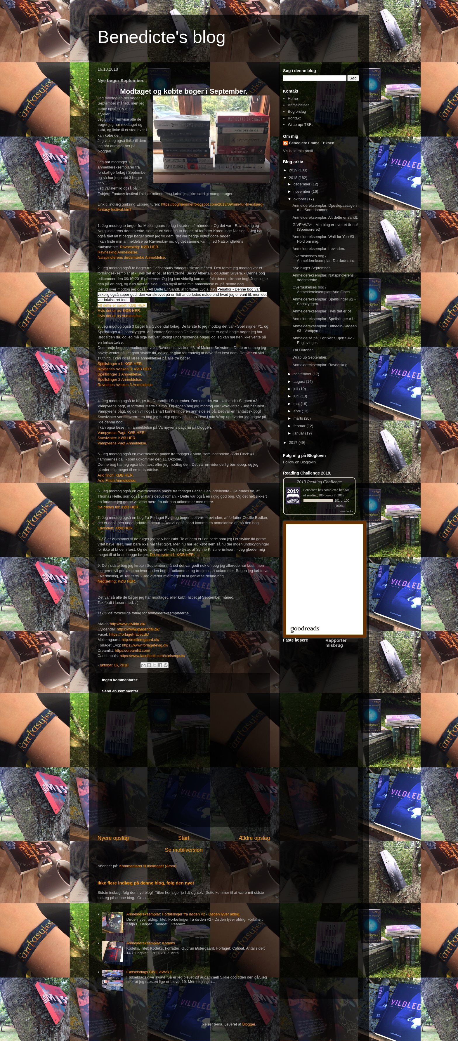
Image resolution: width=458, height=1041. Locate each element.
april (298, 411)
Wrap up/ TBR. (300, 124)
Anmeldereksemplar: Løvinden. (318, 248)
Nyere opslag (113, 838)
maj (297, 404)
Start (183, 838)
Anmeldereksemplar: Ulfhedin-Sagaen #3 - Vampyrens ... (324, 328)
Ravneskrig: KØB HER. (139, 247)
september (303, 374)
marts (299, 418)
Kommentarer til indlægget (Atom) (147, 866)
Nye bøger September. (311, 268)
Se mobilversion (183, 850)
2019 (294, 170)
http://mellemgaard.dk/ (140, 639)
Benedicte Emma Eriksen (311, 143)
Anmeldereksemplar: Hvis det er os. (322, 311)
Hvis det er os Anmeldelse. (120, 316)
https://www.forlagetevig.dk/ (145, 645)
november (302, 191)
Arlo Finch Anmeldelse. (117, 480)
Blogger (248, 1024)
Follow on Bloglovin (299, 462)
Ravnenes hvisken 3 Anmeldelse (125, 385)
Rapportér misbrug (336, 643)
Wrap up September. (309, 357)
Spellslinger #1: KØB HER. (120, 364)
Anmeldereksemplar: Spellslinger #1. (323, 319)
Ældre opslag (254, 838)
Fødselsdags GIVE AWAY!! (149, 972)
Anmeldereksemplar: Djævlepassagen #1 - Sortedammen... (324, 207)
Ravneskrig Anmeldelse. (118, 252)
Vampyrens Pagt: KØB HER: (122, 432)
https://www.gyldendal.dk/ (138, 629)
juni (297, 396)
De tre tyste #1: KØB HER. (172, 554)
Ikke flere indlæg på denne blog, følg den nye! (146, 882)
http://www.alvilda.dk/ (127, 624)
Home (293, 98)
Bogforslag (297, 111)
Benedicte (310, 490)
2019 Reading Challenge (319, 481)
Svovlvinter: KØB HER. (117, 438)
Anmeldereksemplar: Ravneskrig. (320, 365)
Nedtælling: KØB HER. (117, 581)
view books (346, 511)
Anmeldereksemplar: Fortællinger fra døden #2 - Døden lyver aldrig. (183, 914)
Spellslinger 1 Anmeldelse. (120, 374)
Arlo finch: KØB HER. (116, 475)
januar (299, 433)
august (300, 381)
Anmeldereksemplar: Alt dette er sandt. (325, 217)
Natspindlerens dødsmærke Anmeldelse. (132, 257)
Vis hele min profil (298, 151)
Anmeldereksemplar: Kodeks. (151, 943)
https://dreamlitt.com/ (132, 650)
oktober (300, 199)
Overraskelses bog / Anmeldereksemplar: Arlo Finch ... (323, 289)
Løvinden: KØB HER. (115, 528)
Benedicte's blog (161, 37)
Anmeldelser (298, 105)
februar (300, 426)
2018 (294, 177)
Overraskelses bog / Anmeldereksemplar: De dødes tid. (323, 258)
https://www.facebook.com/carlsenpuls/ (152, 656)
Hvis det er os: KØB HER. (119, 310)
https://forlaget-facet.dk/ (129, 634)
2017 (294, 442)
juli (296, 389)
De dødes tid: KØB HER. (118, 507)
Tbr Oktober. (302, 350)
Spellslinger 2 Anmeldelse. (120, 379)
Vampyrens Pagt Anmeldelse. (122, 443)
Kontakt (294, 118)
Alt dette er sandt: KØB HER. (122, 305)
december (302, 184)
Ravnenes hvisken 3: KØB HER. (125, 369)
